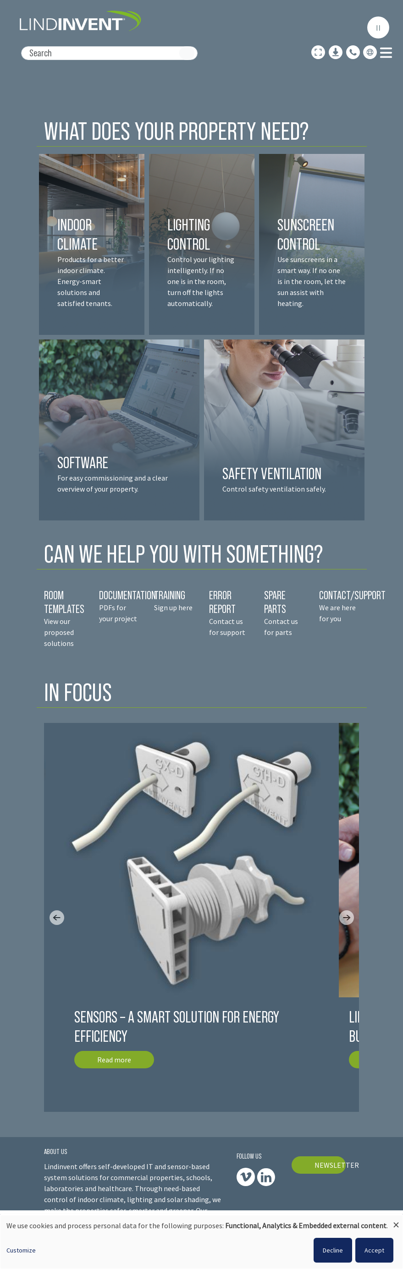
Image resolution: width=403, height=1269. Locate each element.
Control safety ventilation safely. (274, 488)
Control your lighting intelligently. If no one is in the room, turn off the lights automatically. (200, 281)
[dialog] (201, 1242)
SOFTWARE (82, 462)
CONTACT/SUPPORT (353, 595)
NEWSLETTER (330, 1165)
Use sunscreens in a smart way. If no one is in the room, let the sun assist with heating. (311, 281)
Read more (114, 1059)
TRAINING (169, 595)
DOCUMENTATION (127, 595)
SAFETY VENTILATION (271, 473)
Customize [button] (21, 1250)
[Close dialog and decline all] (396, 1220)
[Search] (109, 53)
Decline (333, 1250)
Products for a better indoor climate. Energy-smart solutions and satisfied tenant (90, 281)
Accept (374, 1250)
